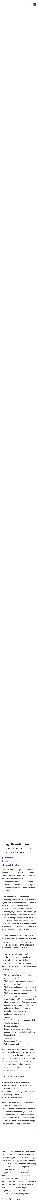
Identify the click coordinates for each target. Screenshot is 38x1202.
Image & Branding (12, 865)
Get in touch (26, 1184)
